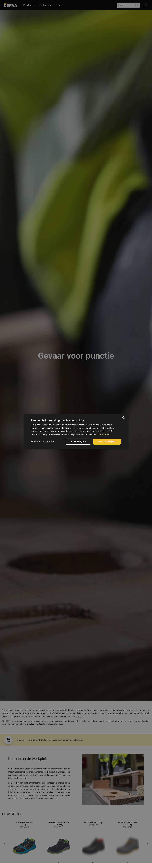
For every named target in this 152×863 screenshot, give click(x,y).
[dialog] (76, 431)
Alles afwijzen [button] (78, 441)
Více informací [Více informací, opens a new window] (103, 434)
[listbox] (123, 417)
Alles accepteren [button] (107, 441)
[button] (42, 441)
